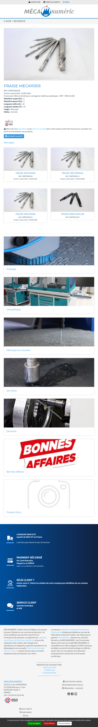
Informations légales (72, 685)
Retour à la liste (14, 136)
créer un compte (39, 128)
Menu (66, 2)
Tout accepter (34, 723)
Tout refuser (49, 723)
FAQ (25, 715)
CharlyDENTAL (64, 637)
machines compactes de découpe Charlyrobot (70, 631)
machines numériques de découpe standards (25, 639)
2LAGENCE (79, 688)
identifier (22, 128)
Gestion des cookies (72, 681)
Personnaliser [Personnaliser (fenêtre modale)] (64, 723)
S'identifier (34, 2)
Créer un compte (51, 2)
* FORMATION (49, 670)
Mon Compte (25, 709)
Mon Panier (25, 712)
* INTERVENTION (49, 673)
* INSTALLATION (49, 667)
